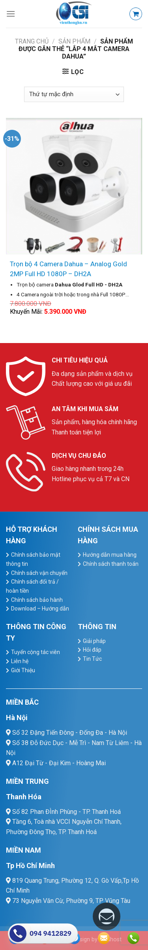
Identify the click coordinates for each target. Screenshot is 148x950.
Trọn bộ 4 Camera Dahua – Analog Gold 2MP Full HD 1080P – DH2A (68, 269)
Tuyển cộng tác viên (35, 652)
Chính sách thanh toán (111, 564)
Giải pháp (94, 641)
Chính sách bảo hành (37, 600)
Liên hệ (19, 661)
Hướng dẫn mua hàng (110, 555)
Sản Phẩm (74, 41)
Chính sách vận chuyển (39, 573)
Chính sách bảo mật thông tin (33, 559)
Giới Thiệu (23, 670)
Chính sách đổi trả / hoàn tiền (32, 586)
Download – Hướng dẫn (40, 608)
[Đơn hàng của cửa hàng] (74, 94)
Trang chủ (32, 41)
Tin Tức (92, 659)
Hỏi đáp (92, 650)
